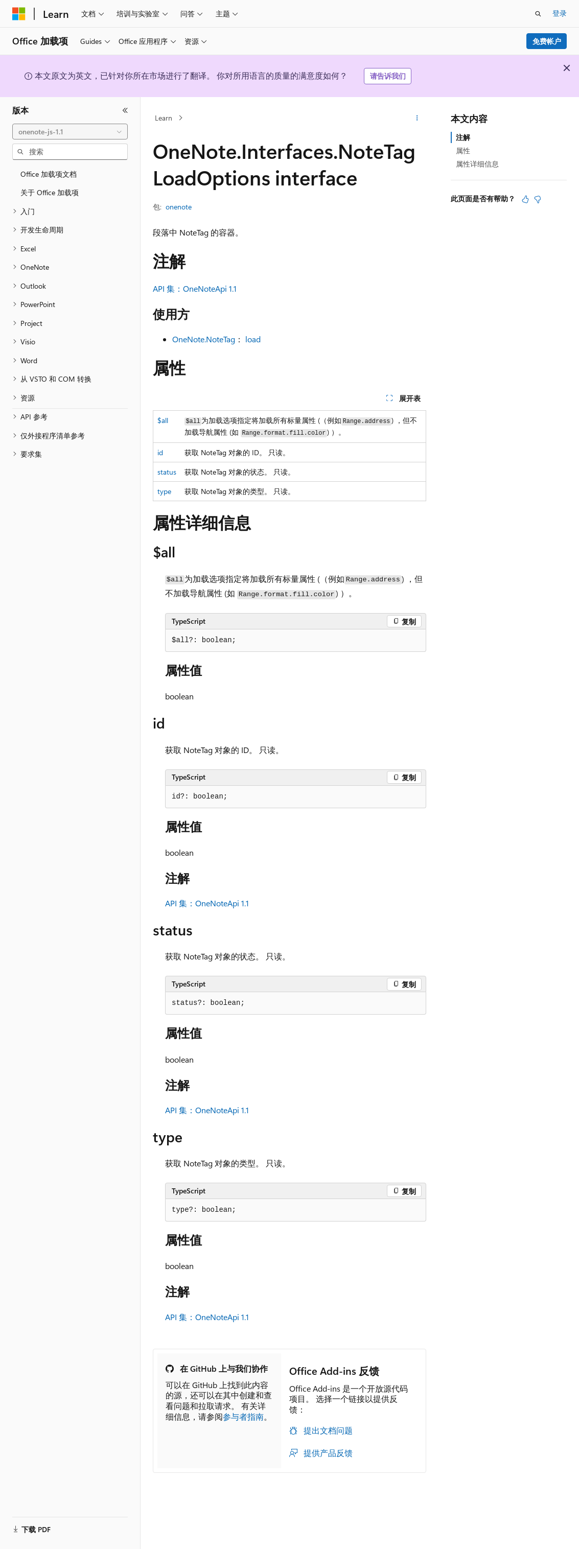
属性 (463, 150)
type (164, 491)
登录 (559, 13)
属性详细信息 (477, 164)
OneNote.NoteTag (203, 339)
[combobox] (70, 132)
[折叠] (125, 110)
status (166, 472)
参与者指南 (243, 1416)
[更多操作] (417, 118)
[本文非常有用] (525, 199)
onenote (179, 207)
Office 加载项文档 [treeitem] (48, 174)
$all (162, 420)
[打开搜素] (538, 14)
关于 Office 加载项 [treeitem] (49, 192)
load (253, 339)
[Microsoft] (19, 13)
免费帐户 (546, 41)
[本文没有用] (537, 199)
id (160, 452)
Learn (163, 118)
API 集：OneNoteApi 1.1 (195, 288)
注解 (463, 137)
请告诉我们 (388, 76)
